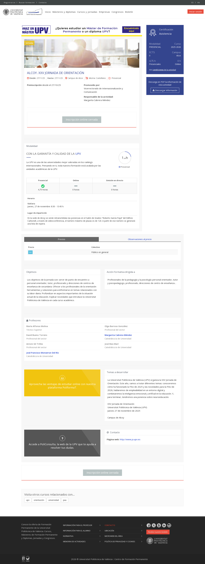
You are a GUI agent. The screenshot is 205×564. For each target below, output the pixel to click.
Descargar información (165, 90)
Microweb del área (114, 536)
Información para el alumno (76, 530)
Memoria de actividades (74, 541)
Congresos (118, 11)
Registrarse (10, 2)
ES (192, 2)
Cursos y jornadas (87, 11)
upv (27, 500)
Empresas (104, 11)
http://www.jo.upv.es (130, 439)
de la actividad (164, 69)
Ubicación (109, 530)
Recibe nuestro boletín (158, 532)
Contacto (43, 2)
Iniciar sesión (195, 11)
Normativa (68, 536)
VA (198, 2)
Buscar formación (27, 2)
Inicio (48, 11)
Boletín (129, 11)
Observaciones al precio (140, 239)
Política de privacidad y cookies (120, 541)
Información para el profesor (77, 525)
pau (64, 500)
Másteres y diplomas (64, 11)
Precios (61, 239)
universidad (53, 500)
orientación (39, 500)
